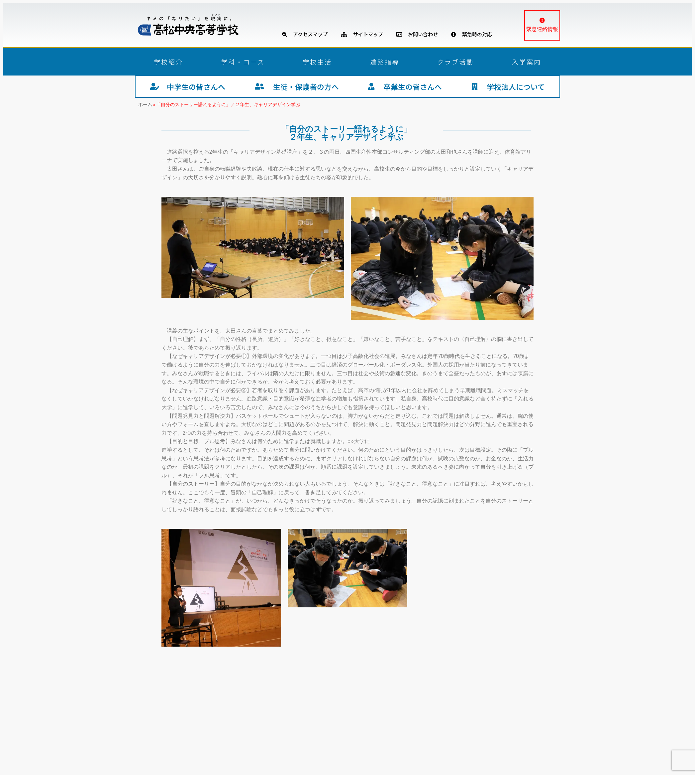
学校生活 (317, 61)
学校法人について (508, 86)
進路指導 (384, 61)
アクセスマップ (305, 34)
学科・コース (243, 61)
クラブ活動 (455, 61)
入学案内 (526, 61)
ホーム (145, 104)
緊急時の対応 (471, 34)
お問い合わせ (417, 34)
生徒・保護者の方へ (297, 86)
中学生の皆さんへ (187, 86)
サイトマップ (362, 34)
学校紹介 (168, 61)
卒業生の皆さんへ (405, 86)
